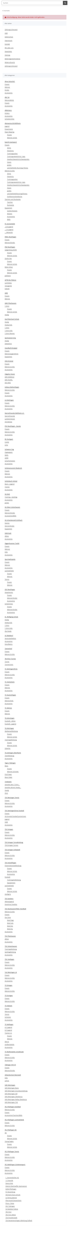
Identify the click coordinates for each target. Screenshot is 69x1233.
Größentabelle (9, 1044)
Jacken (9, 165)
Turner (7, 661)
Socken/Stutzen (12, 211)
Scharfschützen (10, 461)
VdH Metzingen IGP (11, 1094)
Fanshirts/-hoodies (11, 904)
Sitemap (7, 55)
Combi (7, 442)
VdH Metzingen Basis (12, 1088)
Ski (6, 1133)
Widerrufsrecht (10, 62)
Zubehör (7, 748)
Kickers (7, 113)
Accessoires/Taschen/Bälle (13, 1115)
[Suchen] (32, 3)
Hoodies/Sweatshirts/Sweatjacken (18, 159)
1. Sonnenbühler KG (12, 1177)
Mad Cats (10, 923)
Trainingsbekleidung (14, 880)
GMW (6, 458)
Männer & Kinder (13, 771)
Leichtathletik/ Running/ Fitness (17, 168)
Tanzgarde (8, 286)
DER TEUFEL (9, 380)
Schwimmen (9, 604)
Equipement (11, 883)
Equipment (8, 208)
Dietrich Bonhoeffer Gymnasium (16, 1186)
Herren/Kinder (9, 526)
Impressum (8, 40)
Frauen (7, 84)
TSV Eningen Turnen (11, 845)
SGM (6, 822)
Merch (7, 1041)
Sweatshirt (8, 343)
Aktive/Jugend (9, 901)
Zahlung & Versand (11, 29)
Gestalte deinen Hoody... (13, 787)
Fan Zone (8, 917)
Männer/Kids (9, 701)
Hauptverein (9, 592)
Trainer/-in (8, 1033)
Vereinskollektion (10, 638)
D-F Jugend (8, 1030)
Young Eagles (9, 1141)
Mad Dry (10, 929)
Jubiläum (8, 275)
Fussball (7, 877)
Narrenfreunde (10, 416)
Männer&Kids (9, 100)
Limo (6, 445)
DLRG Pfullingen (11, 1189)
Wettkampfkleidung (11, 731)
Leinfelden (8, 283)
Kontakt (7, 44)
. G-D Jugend (9, 227)
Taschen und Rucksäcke (13, 199)
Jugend (7, 126)
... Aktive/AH (9, 232)
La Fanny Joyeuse (11, 1197)
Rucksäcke (10, 205)
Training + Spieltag (11, 497)
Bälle (8, 219)
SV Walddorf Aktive (12, 1209)
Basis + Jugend (9, 484)
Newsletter (8, 51)
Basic (6, 766)
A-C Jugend (8, 1027)
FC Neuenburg (10, 1192)
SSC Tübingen (10, 1206)
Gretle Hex (8, 258)
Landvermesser (10, 419)
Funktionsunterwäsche (14, 196)
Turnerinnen (9, 664)
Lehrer (7, 1081)
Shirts (9, 148)
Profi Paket (8, 774)
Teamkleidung (9, 756)
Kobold (7, 289)
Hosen (9, 162)
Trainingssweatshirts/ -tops (16, 156)
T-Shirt (7, 306)
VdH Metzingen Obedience (13, 1096)
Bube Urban (9, 267)
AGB (6, 33)
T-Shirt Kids (8, 330)
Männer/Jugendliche (11, 354)
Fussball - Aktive (10, 721)
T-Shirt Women (10, 333)
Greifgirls (8, 894)
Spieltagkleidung (10, 952)
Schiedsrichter (9, 119)
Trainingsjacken (12, 153)
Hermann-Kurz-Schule (13, 1195)
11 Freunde (9, 1180)
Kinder (7, 90)
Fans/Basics (8, 644)
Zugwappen (9, 452)
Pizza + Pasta (10, 1203)
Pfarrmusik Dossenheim (13, 1200)
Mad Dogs (10, 920)
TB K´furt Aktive (11, 1215)
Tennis (7, 579)
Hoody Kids (8, 325)
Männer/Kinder (10, 513)
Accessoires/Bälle (10, 516)
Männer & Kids (12, 138)
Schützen (8, 1017)
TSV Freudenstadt (11, 1217)
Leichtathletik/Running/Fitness (17, 193)
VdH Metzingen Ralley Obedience (16, 1099)
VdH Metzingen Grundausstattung (16, 1091)
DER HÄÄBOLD (9, 377)
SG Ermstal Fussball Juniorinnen (15, 816)
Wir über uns (9, 48)
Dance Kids (9, 1183)
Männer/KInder (10, 242)
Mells (6, 455)
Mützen (9, 214)
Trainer (7, 487)
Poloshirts (10, 151)
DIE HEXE (8, 383)
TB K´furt (8, 1212)
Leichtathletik (9, 571)
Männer (7, 87)
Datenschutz (9, 37)
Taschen (10, 202)
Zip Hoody (8, 631)
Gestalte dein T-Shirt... (12, 784)
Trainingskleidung (11, 740)
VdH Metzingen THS (11, 1102)
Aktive (7, 536)
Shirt (6, 793)
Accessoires (8, 93)
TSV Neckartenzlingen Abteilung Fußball (19, 1220)
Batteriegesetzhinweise (12, 59)
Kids (6, 552)
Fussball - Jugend (10, 724)
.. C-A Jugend (9, 229)
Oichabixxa (8, 422)
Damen (7, 523)
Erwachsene (9, 129)
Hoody (7, 315)
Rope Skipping (9, 132)
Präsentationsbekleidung (13, 865)
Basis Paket (8, 777)
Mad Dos (10, 926)
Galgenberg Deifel (11, 250)
